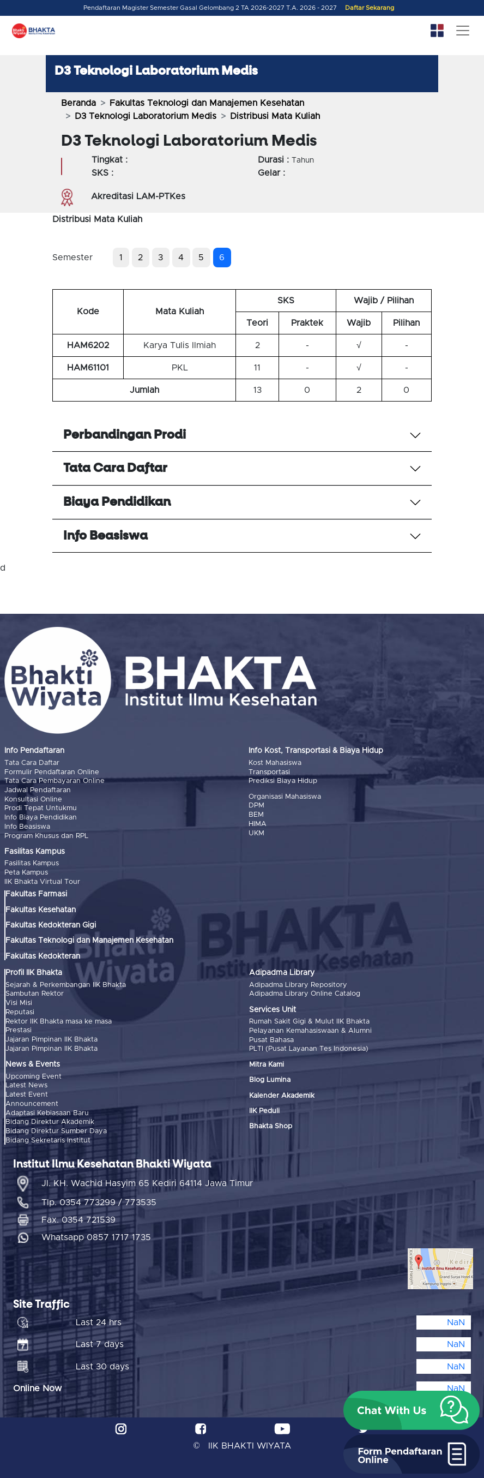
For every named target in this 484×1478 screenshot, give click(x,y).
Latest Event (26, 1091)
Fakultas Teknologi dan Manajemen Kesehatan (207, 103)
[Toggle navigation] (462, 30)
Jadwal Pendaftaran (37, 789)
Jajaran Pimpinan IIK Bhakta (51, 1036)
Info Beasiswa (27, 825)
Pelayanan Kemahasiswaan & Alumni (310, 1028)
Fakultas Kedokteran (42, 954)
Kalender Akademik (281, 1093)
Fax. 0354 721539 (78, 1215)
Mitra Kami (266, 1062)
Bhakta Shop (270, 1124)
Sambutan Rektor (34, 992)
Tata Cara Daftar (31, 763)
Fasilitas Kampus (31, 862)
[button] (411, 1410)
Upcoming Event (33, 1073)
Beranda (78, 103)
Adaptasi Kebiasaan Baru (47, 1108)
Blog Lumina (270, 1077)
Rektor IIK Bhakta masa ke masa (58, 1018)
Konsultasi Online (33, 798)
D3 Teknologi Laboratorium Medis (145, 116)
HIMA (258, 823)
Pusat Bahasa (271, 1037)
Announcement (31, 1100)
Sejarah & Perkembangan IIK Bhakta (65, 982)
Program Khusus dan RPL (46, 834)
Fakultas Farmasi (36, 892)
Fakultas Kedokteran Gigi (50, 924)
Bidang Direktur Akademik (49, 1118)
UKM (256, 832)
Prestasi (18, 1027)
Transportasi (269, 771)
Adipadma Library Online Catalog (304, 992)
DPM (256, 805)
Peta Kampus (26, 871)
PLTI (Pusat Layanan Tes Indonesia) (308, 1046)
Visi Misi (18, 1000)
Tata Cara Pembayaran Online (54, 781)
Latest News (26, 1082)
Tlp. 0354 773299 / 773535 (98, 1198)
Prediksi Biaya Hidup (283, 781)
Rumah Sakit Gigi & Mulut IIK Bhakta (309, 1019)
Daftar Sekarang (369, 8)
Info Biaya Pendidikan (40, 816)
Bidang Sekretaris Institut (47, 1135)
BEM (256, 814)
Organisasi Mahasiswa (285, 796)
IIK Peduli (264, 1108)
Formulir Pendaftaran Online (51, 771)
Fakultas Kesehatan (40, 908)
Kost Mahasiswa (275, 763)
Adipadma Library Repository (298, 982)
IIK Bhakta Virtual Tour (42, 879)
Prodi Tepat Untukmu (40, 807)
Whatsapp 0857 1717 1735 (96, 1233)
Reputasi (19, 1009)
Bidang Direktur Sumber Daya (56, 1126)
